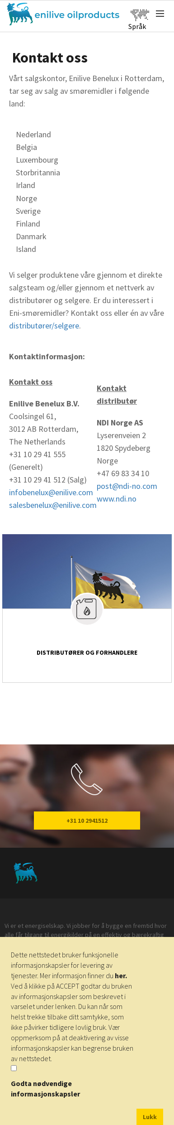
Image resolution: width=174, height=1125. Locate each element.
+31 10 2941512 (87, 820)
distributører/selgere (44, 325)
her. (121, 975)
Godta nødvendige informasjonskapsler (45, 1088)
